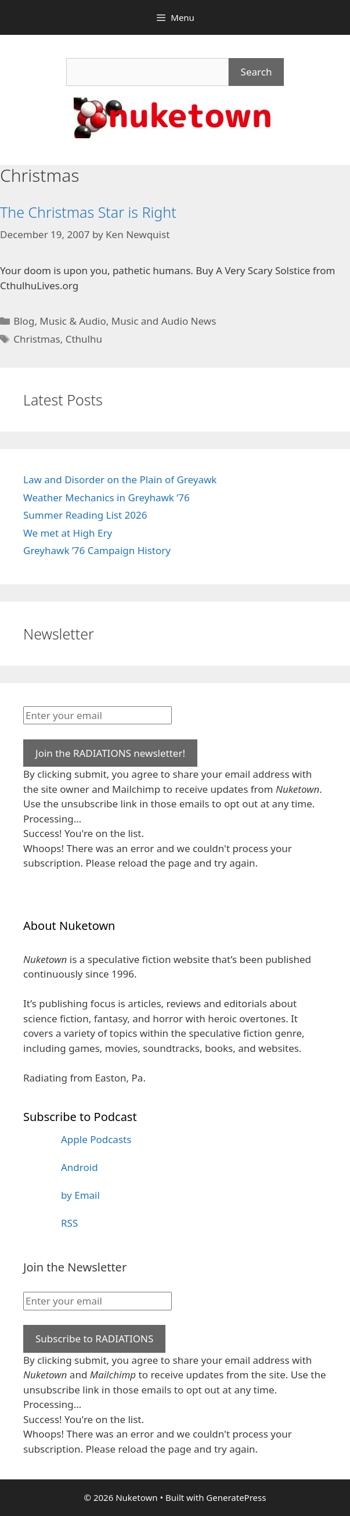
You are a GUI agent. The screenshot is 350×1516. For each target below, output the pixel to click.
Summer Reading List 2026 (85, 515)
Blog (23, 321)
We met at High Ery (67, 533)
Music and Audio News (164, 321)
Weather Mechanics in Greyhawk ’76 (106, 497)
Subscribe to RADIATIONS (94, 1338)
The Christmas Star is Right (88, 212)
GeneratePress (236, 1497)
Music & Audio (72, 321)
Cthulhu (84, 339)
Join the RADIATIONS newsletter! (110, 753)
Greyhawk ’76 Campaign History (97, 550)
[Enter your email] (97, 715)
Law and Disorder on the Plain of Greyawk (120, 479)
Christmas (36, 339)
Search (256, 71)
